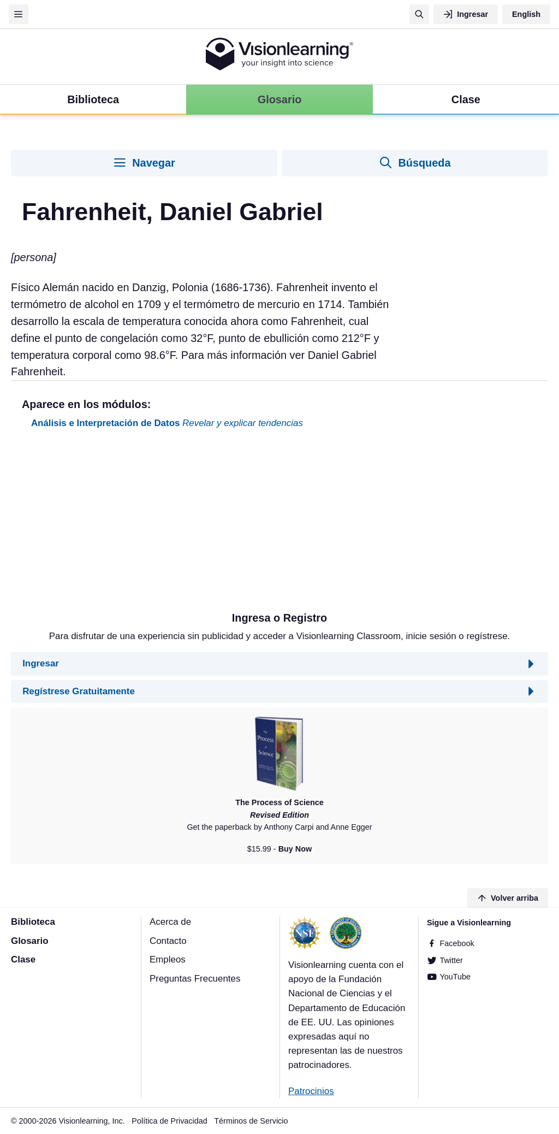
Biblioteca (33, 922)
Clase (23, 959)
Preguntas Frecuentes (195, 978)
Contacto (168, 941)
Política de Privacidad (169, 1121)
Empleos (168, 959)
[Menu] (18, 14)
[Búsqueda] (419, 14)
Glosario (30, 941)
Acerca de (170, 922)
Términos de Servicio (251, 1121)
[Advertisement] (279, 524)
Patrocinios (311, 1091)
